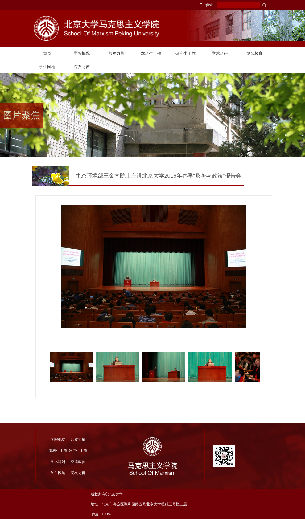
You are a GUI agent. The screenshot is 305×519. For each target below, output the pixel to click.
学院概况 (82, 53)
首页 (47, 53)
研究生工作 (185, 53)
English (207, 4)
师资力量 (116, 53)
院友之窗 (82, 66)
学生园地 (47, 66)
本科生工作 (151, 53)
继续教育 (254, 53)
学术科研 (220, 53)
